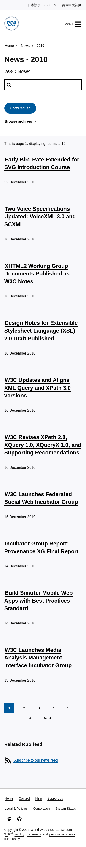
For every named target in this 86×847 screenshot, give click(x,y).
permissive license (62, 834)
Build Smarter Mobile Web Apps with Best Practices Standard (38, 600)
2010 (40, 45)
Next (47, 718)
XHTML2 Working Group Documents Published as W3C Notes (37, 273)
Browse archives (18, 121)
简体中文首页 (72, 5)
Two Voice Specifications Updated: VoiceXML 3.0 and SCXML (40, 216)
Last (28, 718)
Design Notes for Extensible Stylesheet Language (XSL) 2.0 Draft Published (41, 330)
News (25, 45)
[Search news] (43, 84)
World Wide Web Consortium (51, 830)
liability (19, 834)
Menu (72, 24)
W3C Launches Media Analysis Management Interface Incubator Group (38, 657)
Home (9, 45)
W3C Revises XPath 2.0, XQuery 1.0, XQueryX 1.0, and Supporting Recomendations (42, 445)
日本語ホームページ (42, 5)
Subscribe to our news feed (35, 760)
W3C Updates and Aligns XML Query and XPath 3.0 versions (37, 388)
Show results (20, 108)
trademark (34, 834)
